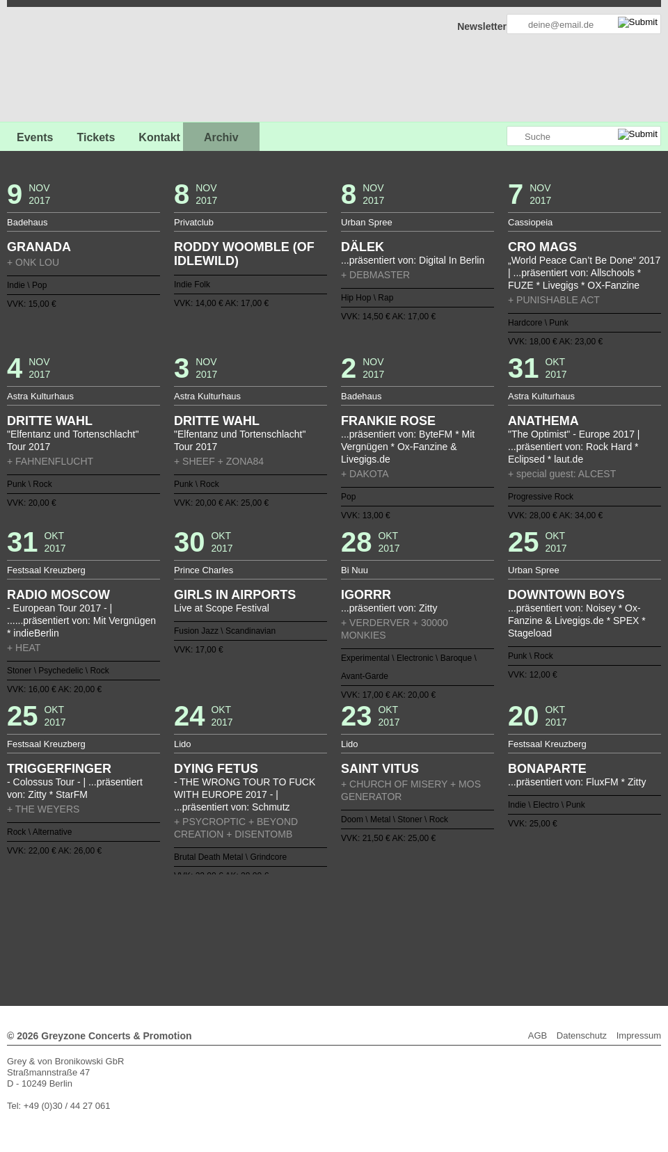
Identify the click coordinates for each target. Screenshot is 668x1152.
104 (428, 924)
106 (450, 924)
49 (240, 913)
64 (405, 913)
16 (295, 902)
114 (538, 924)
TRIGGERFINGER (59, 769)
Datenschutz (582, 1035)
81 (174, 924)
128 (384, 935)
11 (240, 902)
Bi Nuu (354, 570)
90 (273, 924)
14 (273, 902)
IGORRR (366, 595)
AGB (537, 1035)
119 (284, 935)
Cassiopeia (530, 222)
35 (505, 902)
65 (417, 913)
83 (195, 924)
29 (439, 902)
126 (362, 935)
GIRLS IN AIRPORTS (235, 595)
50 (251, 913)
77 (129, 924)
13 (262, 902)
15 (284, 902)
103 (417, 924)
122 (317, 935)
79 (152, 924)
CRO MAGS (542, 247)
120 (295, 935)
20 (339, 902)
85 (218, 924)
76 (538, 913)
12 (251, 902)
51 (262, 913)
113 (527, 924)
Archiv (221, 137)
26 (405, 902)
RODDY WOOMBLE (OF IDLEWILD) (244, 254)
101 (394, 924)
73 (505, 913)
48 (229, 913)
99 (373, 924)
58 (339, 913)
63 (394, 913)
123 (328, 935)
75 (527, 913)
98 (362, 924)
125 (351, 935)
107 (461, 924)
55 (306, 913)
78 (140, 924)
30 (450, 902)
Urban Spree (366, 222)
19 (328, 902)
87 (240, 924)
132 (428, 935)
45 (195, 913)
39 (129, 913)
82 (184, 924)
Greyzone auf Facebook (457, 136)
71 (483, 913)
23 (373, 902)
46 (206, 913)
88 (251, 924)
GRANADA (39, 247)
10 (229, 902)
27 (417, 902)
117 (262, 935)
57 (328, 913)
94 (317, 924)
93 (306, 924)
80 (163, 924)
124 (339, 935)
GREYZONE (78, 66)
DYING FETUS (216, 769)
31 (461, 902)
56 (317, 913)
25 (394, 902)
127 (373, 935)
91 (284, 924)
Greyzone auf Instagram (495, 136)
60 (362, 913)
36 (516, 902)
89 (262, 924)
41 (152, 913)
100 (384, 924)
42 (163, 913)
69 (461, 913)
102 (405, 924)
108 (472, 924)
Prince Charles (203, 570)
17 (306, 902)
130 (405, 935)
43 (174, 913)
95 (328, 924)
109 (483, 924)
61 (373, 913)
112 (516, 924)
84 (206, 924)
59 (351, 913)
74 (516, 913)
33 (483, 902)
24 (384, 902)
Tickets (96, 137)
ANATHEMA (543, 421)
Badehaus (27, 222)
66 (428, 913)
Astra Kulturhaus (40, 396)
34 (494, 902)
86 (229, 924)
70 (472, 913)
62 (384, 913)
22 (362, 902)
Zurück (334, 883)
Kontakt (159, 137)
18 (317, 902)
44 (184, 913)
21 (351, 902)
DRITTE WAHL (50, 421)
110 (494, 924)
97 (351, 924)
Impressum (639, 1035)
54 (295, 913)
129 (394, 935)
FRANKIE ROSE (388, 421)
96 (339, 924)
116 (251, 935)
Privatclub (194, 222)
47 (218, 913)
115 (240, 935)
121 (306, 935)
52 (273, 913)
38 (538, 902)
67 (439, 913)
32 (472, 902)
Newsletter (482, 26)
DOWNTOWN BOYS (566, 595)
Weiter (334, 945)
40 (140, 913)
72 (494, 913)
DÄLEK (362, 247)
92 (295, 924)
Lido (182, 744)
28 (428, 902)
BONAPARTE (547, 769)
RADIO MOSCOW (58, 595)
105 (439, 924)
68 (450, 913)
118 (273, 935)
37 (527, 902)
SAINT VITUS (380, 769)
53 (284, 913)
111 (505, 924)
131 (417, 935)
